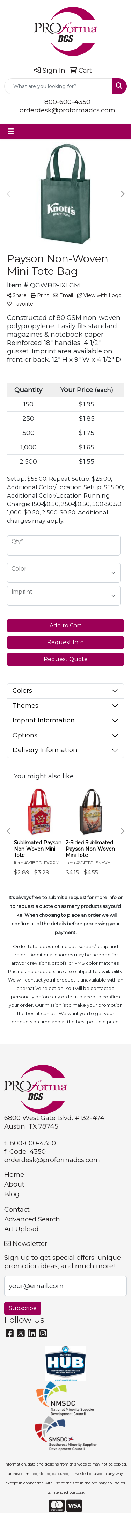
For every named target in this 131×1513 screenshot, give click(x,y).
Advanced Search (32, 1219)
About (14, 1184)
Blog (12, 1194)
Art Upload (21, 1229)
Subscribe (23, 1308)
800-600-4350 (67, 102)
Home (14, 1174)
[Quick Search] (58, 86)
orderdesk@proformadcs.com (67, 110)
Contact (17, 1209)
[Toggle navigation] (10, 131)
